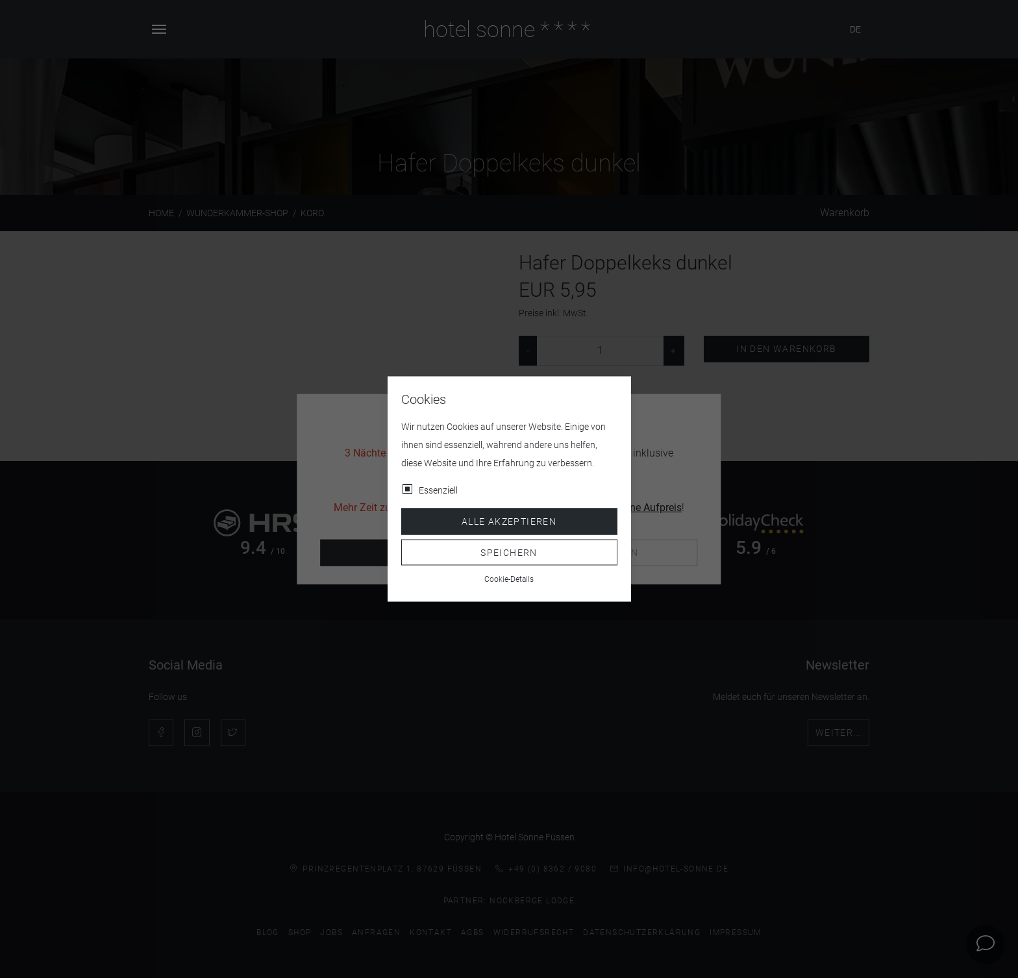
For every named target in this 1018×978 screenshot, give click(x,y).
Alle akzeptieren (509, 521)
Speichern (509, 552)
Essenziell (438, 490)
